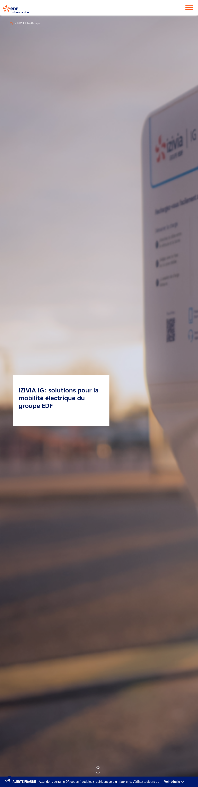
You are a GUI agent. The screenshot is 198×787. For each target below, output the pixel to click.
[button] (8, 780)
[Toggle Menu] (191, 7)
